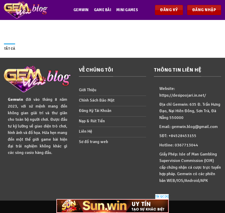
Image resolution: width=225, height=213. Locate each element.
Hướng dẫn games (91, 49)
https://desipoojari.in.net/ (182, 95)
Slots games (86, 29)
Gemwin (81, 10)
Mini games (127, 10)
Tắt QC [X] (162, 196)
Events (111, 29)
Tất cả (9, 49)
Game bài (102, 10)
